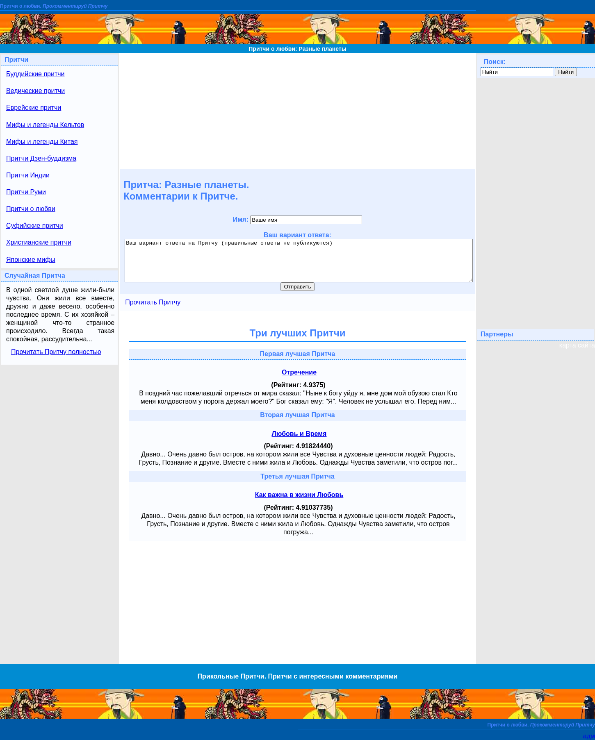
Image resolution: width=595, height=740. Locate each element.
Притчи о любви (30, 208)
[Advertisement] (297, 110)
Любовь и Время (299, 433)
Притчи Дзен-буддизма (41, 158)
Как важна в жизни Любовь (299, 494)
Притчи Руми (26, 191)
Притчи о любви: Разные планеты (297, 48)
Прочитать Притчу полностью (56, 351)
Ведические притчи (35, 90)
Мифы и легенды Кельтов (45, 124)
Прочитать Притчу (152, 302)
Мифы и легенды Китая (42, 141)
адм (589, 736)
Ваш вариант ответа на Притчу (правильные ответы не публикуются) (299, 260)
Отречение (299, 372)
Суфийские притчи (34, 225)
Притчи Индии (28, 175)
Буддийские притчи (35, 73)
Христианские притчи (38, 242)
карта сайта (577, 345)
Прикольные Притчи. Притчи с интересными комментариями (298, 676)
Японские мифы (30, 259)
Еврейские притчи (33, 107)
